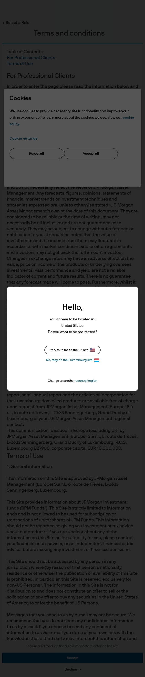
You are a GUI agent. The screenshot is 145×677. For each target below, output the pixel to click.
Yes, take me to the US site (72, 350)
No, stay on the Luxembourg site (72, 360)
